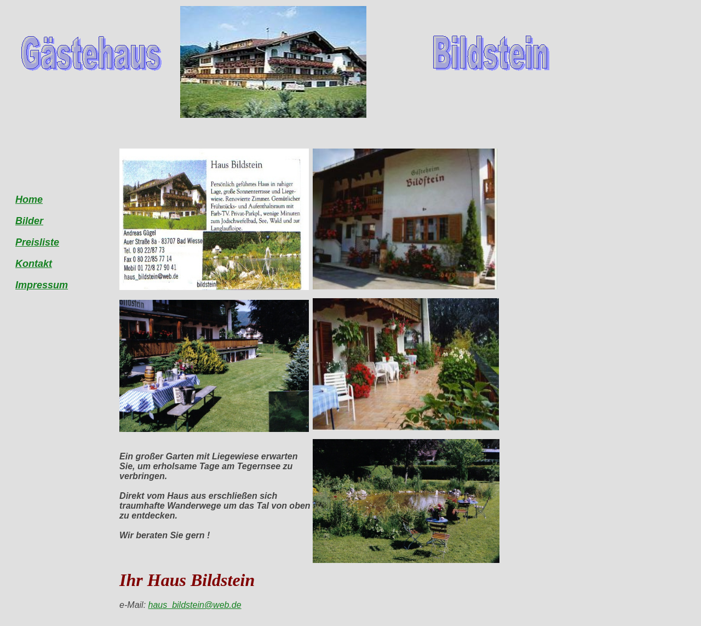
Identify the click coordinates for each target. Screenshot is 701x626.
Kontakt (33, 263)
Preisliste (37, 242)
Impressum (41, 285)
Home (29, 199)
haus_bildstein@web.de (195, 605)
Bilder (29, 220)
